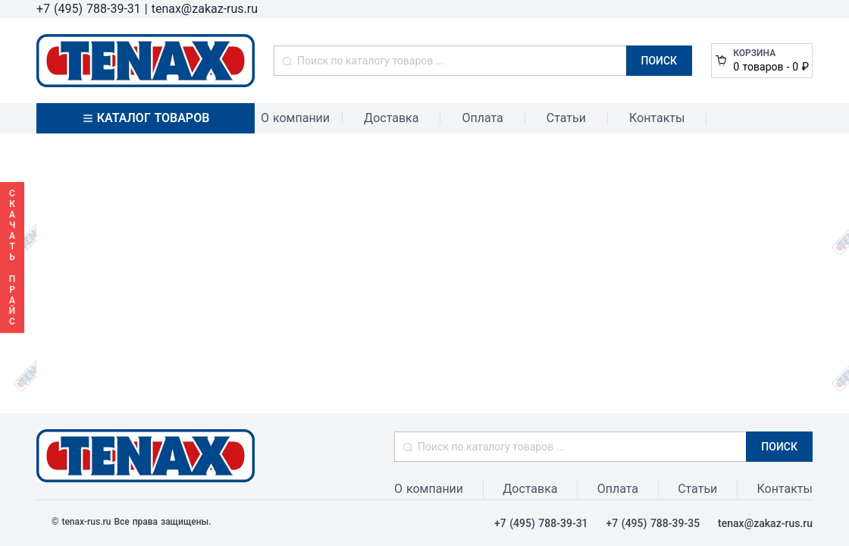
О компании (295, 118)
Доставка (391, 118)
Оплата (482, 118)
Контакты (657, 118)
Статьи (566, 118)
